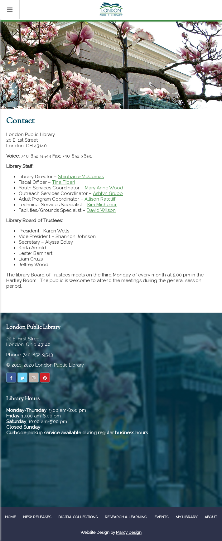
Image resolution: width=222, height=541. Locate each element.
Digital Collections (78, 517)
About (211, 517)
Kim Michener (102, 204)
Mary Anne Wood (104, 188)
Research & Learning (126, 517)
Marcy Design (129, 532)
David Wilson (101, 210)
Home (10, 517)
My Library (186, 517)
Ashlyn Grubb (108, 193)
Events (161, 517)
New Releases (37, 517)
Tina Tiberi (63, 182)
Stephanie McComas (81, 176)
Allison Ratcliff (100, 199)
